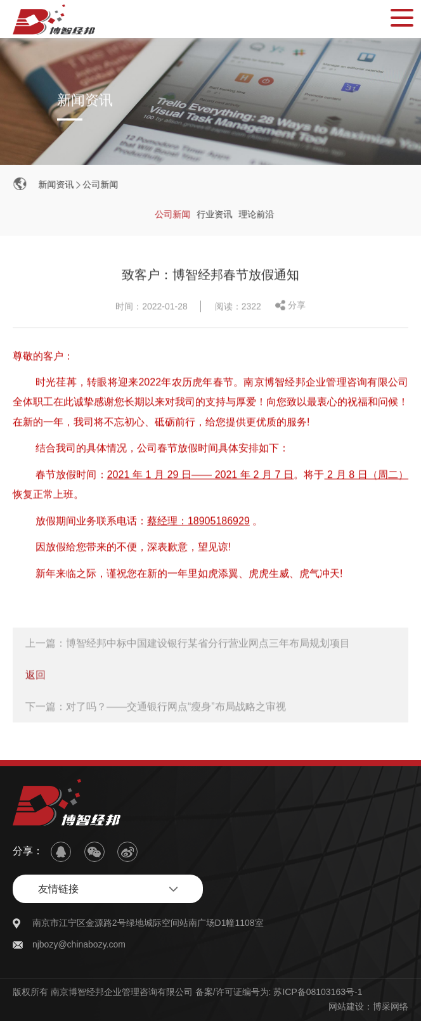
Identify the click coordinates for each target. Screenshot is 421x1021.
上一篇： (187, 644)
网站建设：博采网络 (368, 1006)
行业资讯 (215, 214)
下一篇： (155, 707)
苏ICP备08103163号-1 (317, 992)
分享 (297, 306)
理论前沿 (257, 214)
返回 (35, 676)
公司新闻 (101, 184)
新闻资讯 (57, 184)
